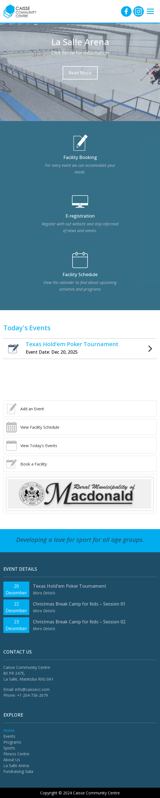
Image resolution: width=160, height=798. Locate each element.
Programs (12, 742)
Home (8, 730)
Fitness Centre (16, 753)
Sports (9, 748)
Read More (80, 73)
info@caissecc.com (32, 689)
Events (9, 736)
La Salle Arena (16, 765)
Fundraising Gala (18, 771)
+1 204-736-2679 (32, 695)
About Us (11, 759)
